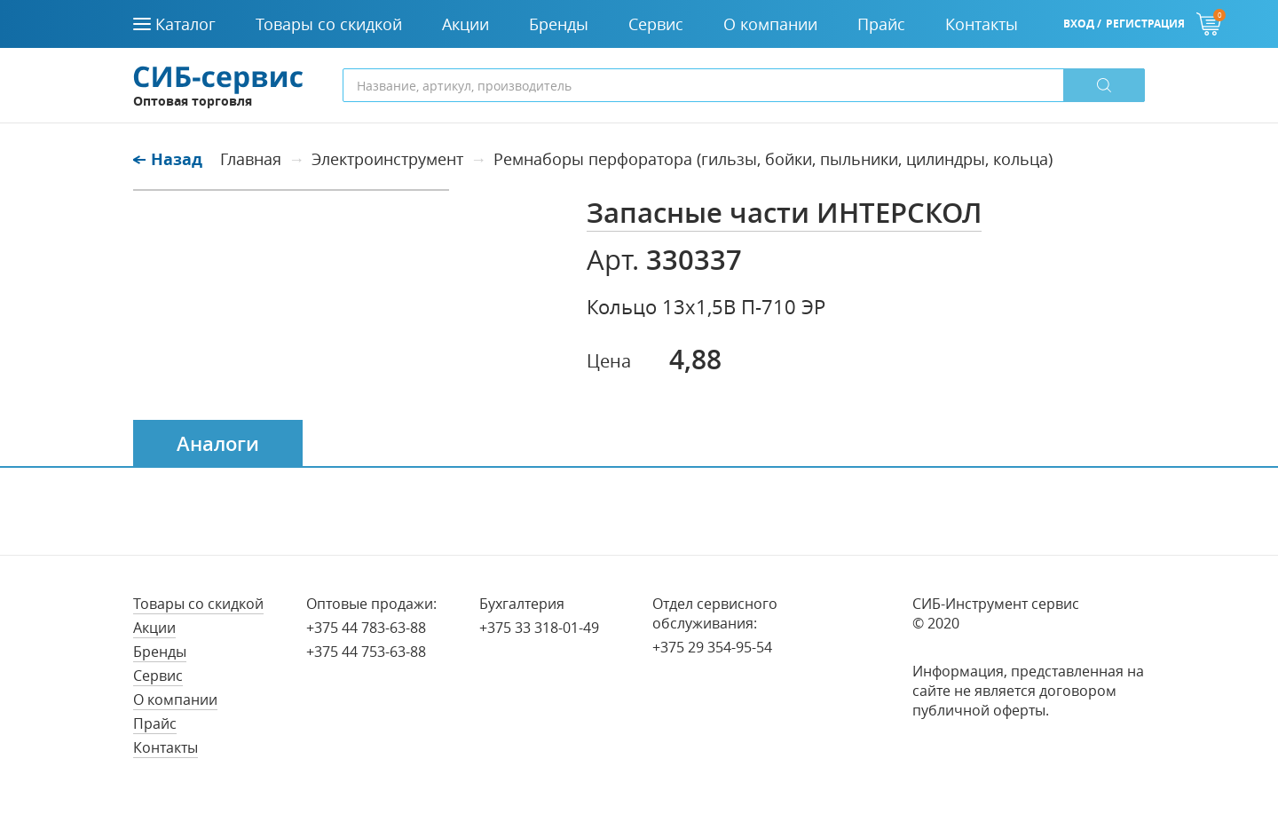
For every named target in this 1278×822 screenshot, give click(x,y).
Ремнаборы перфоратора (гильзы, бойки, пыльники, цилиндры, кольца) (773, 159)
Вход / (1082, 23)
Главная (250, 159)
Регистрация (1145, 23)
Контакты (165, 747)
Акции (154, 627)
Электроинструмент (387, 159)
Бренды (159, 651)
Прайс (155, 723)
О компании (175, 699)
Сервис (158, 675)
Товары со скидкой (198, 603)
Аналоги (218, 444)
